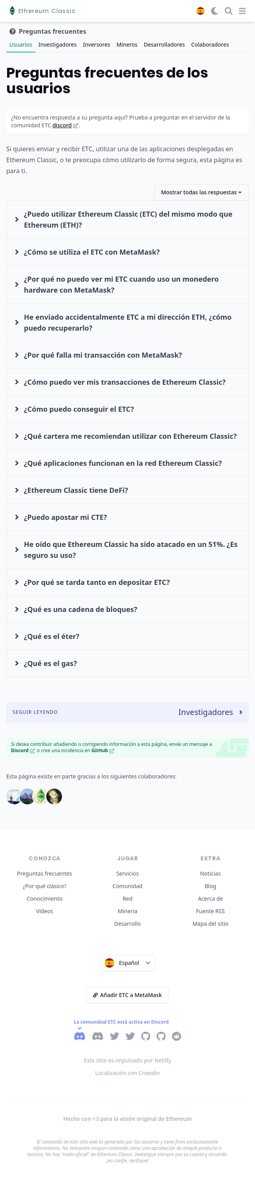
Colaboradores (210, 44)
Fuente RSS (210, 911)
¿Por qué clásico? (44, 886)
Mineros (127, 44)
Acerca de (210, 898)
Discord (23, 750)
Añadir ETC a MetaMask (127, 995)
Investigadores (57, 44)
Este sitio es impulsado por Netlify (127, 1060)
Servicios (127, 873)
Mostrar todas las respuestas (201, 192)
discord (65, 125)
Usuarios (20, 44)
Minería (127, 911)
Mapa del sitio (210, 923)
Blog (210, 886)
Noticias (210, 873)
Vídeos (44, 911)
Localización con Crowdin (127, 1073)
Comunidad (127, 886)
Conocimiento (45, 898)
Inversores (96, 44)
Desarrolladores (164, 44)
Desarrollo (127, 923)
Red (127, 898)
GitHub (102, 750)
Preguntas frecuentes (44, 873)
